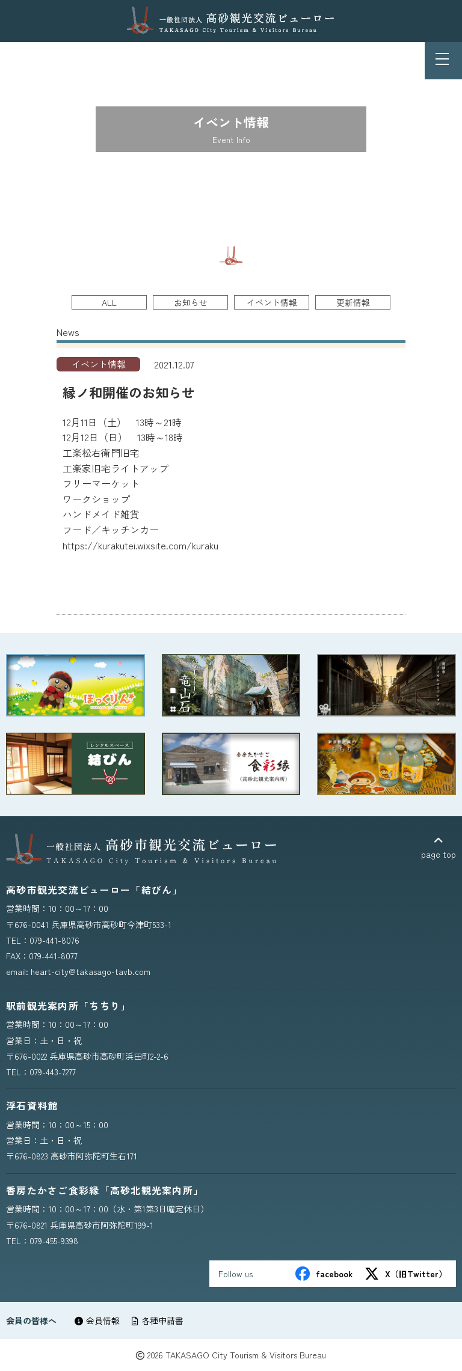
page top (438, 847)
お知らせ (191, 302)
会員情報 (97, 1321)
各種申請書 (157, 1321)
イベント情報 (272, 302)
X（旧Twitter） (406, 1273)
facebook (324, 1273)
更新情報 (353, 302)
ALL (109, 302)
